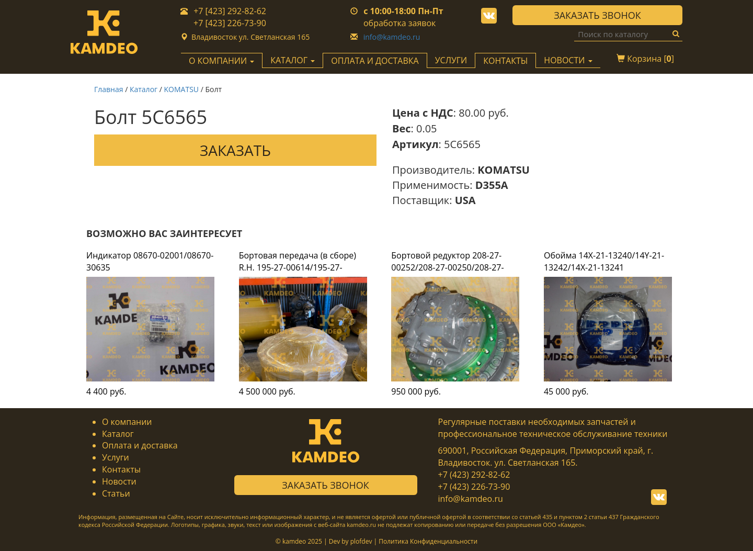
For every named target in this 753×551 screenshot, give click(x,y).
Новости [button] (568, 60)
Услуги (451, 60)
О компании (127, 422)
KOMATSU (181, 89)
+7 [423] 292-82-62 (229, 11)
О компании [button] (221, 60)
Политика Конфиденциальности (428, 541)
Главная (108, 89)
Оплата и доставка (374, 60)
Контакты (505, 60)
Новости (119, 481)
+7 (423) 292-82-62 (474, 474)
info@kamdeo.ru (391, 37)
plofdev (361, 541)
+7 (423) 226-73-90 (474, 486)
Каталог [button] (292, 60)
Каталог (143, 89)
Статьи (116, 493)
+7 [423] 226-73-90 (229, 23)
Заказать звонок (597, 15)
